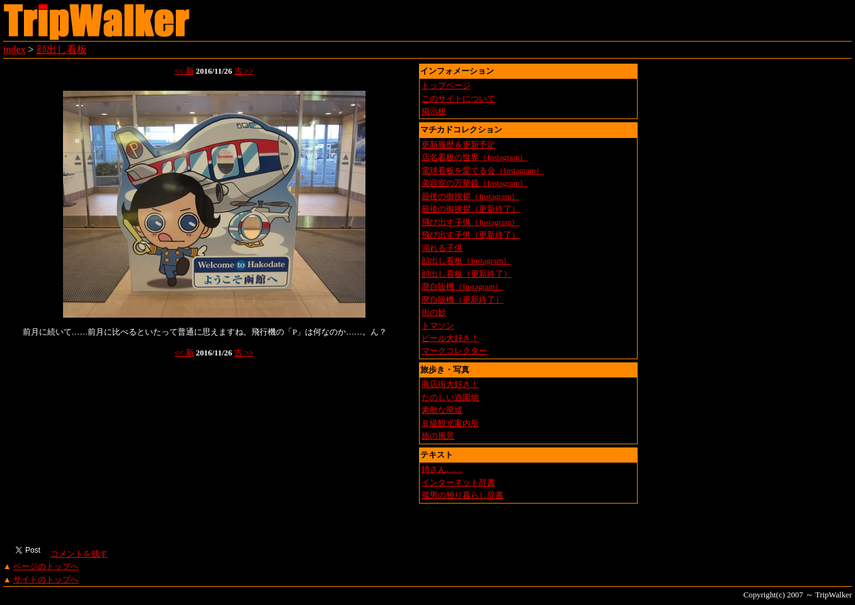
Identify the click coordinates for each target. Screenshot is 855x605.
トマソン (438, 325)
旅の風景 (438, 436)
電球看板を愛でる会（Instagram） (483, 170)
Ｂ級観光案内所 (450, 423)
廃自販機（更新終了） (462, 300)
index (14, 49)
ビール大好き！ (450, 338)
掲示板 (434, 111)
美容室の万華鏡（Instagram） (474, 183)
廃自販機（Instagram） (462, 286)
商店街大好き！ (450, 384)
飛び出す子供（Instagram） (470, 222)
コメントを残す (78, 554)
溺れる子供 (442, 248)
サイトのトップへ (46, 579)
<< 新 (184, 71)
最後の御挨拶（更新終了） (471, 209)
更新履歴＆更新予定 (458, 145)
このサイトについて (458, 99)
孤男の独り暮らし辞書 (462, 495)
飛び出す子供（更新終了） (471, 235)
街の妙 (434, 312)
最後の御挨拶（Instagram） (470, 196)
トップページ (446, 85)
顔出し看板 (62, 49)
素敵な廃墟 (442, 410)
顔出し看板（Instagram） (466, 260)
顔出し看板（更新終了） (467, 274)
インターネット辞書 (458, 482)
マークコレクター (454, 351)
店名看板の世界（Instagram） (474, 157)
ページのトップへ (46, 566)
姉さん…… (442, 469)
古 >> (244, 71)
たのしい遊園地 (450, 397)
